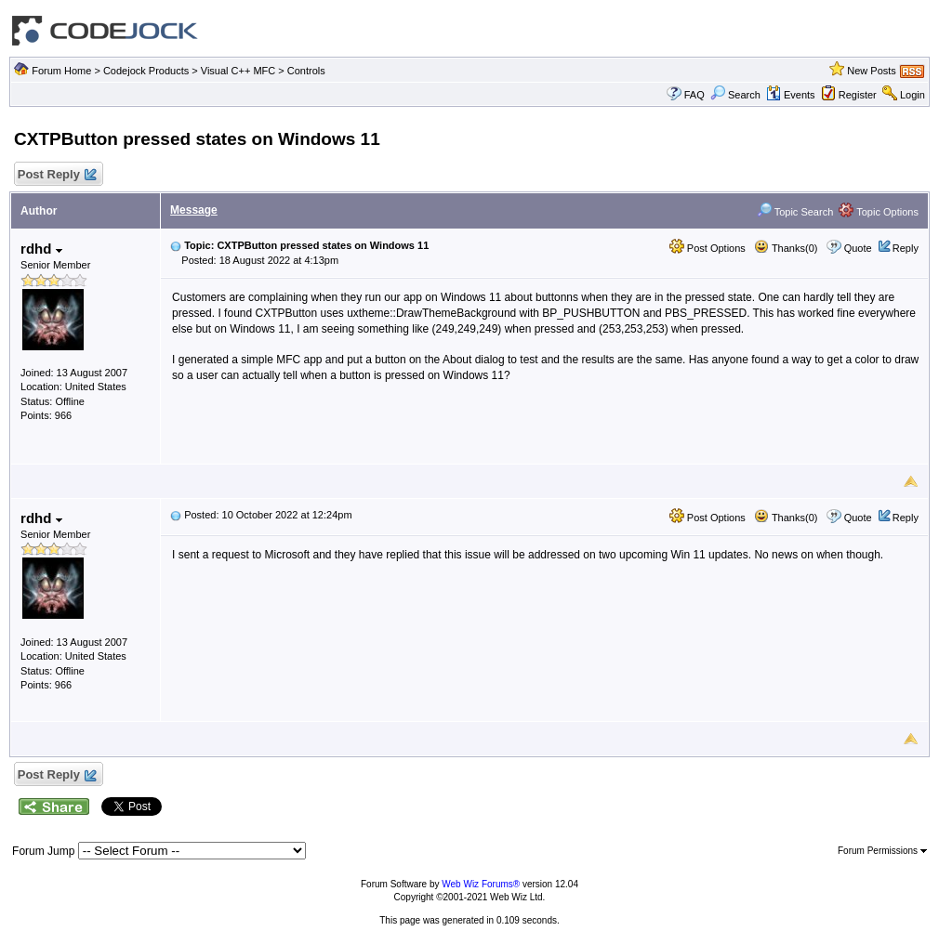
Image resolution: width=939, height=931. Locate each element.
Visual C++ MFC (238, 70)
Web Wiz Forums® (481, 884)
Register (858, 94)
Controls (306, 70)
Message (194, 209)
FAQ (694, 94)
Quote (858, 248)
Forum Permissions (882, 851)
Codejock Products (146, 70)
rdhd (41, 248)
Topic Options (879, 211)
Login (912, 94)
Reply (906, 248)
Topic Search (795, 211)
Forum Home (61, 70)
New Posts (871, 70)
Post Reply (56, 175)
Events (790, 94)
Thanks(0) (785, 248)
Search (735, 94)
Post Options (707, 248)
